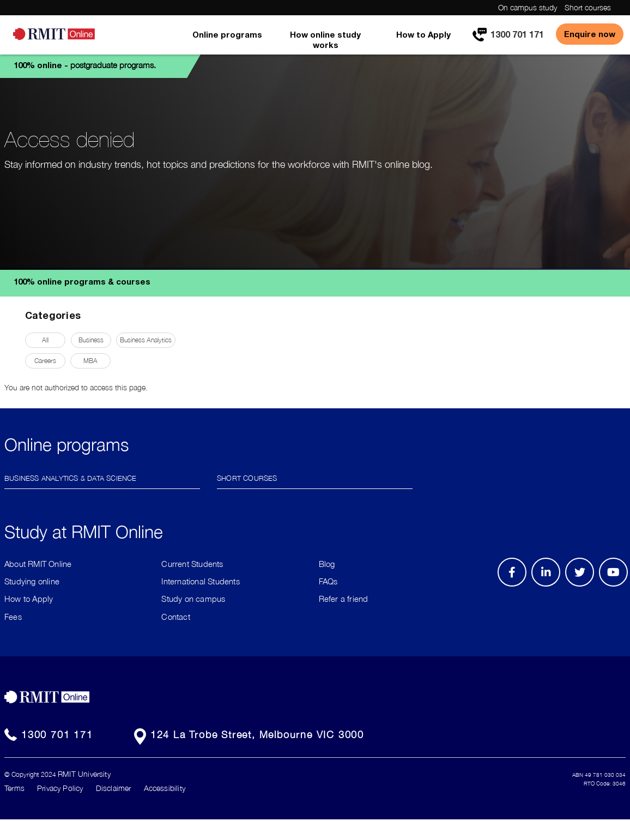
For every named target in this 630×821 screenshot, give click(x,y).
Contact (175, 616)
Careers (45, 361)
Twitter (585, 586)
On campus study (527, 7)
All (45, 340)
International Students (200, 581)
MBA (90, 361)
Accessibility (164, 788)
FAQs (328, 581)
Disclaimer (113, 788)
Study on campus (193, 598)
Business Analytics (146, 340)
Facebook (513, 586)
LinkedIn (549, 586)
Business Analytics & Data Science (70, 477)
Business (91, 340)
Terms (14, 788)
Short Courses (247, 477)
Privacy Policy (60, 788)
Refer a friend (343, 598)
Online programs (227, 34)
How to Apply (423, 34)
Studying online (31, 581)
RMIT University (84, 773)
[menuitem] (227, 42)
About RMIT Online (37, 564)
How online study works (325, 39)
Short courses (588, 7)
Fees (13, 616)
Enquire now (589, 34)
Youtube (617, 586)
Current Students (192, 564)
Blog (327, 564)
